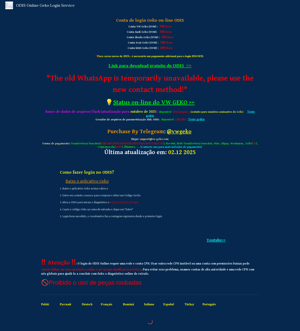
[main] (150, 86)
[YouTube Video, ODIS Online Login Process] (216, 200)
